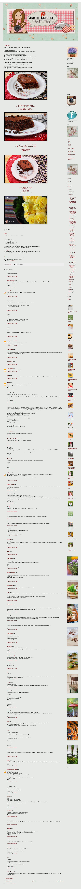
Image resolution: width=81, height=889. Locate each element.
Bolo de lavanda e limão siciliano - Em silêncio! (71, 468)
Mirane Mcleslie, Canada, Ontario (13, 438)
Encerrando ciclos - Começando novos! (71, 419)
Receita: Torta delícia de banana (72, 245)
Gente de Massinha (10, 871)
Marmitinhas (70, 149)
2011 (69, 189)
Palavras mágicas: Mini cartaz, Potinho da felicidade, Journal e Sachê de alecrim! (72, 539)
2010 (69, 294)
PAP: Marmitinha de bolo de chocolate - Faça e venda (72, 212)
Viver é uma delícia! (71, 458)
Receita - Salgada (71, 148)
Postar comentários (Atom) (11, 883)
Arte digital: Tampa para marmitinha (72, 202)
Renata (8, 624)
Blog (68, 139)
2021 (69, 179)
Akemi (8, 592)
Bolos (69, 141)
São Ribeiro (9, 506)
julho (70, 282)
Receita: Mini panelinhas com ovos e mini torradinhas (72, 249)
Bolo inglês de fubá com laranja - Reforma (72, 198)
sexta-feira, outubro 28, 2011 (12, 765)
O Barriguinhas (10, 368)
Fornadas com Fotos (71, 154)
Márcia (8, 521)
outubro (70, 194)
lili (7, 672)
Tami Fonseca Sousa (10, 280)
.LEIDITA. (9, 690)
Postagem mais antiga (59, 881)
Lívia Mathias (9, 810)
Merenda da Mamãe (71, 151)
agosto (70, 281)
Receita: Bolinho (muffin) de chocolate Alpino (72, 260)
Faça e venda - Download (70, 156)
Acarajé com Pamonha (11, 655)
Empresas (69, 159)
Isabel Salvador (10, 431)
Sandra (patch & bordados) (12, 340)
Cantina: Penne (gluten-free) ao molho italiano (72, 256)
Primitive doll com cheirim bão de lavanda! (72, 498)
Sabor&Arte (9, 663)
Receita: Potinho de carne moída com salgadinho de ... (72, 222)
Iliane (8, 375)
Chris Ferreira (9, 558)
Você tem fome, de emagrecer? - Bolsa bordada (72, 429)
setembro (70, 279)
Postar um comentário (9, 878)
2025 (69, 178)
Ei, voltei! (69, 350)
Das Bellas (9, 682)
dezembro (71, 191)
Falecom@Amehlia (71, 158)
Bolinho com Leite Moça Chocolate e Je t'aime (72, 252)
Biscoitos (69, 142)
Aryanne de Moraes (10, 484)
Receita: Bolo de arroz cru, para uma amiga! (72, 234)
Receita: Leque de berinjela (72, 277)
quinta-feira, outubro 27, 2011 (12, 581)
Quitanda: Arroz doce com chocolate (71, 273)
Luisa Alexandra (10, 585)
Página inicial (34, 881)
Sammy (8, 847)
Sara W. (8, 796)
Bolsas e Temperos (10, 290)
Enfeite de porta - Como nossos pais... (71, 370)
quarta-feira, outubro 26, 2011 (12, 276)
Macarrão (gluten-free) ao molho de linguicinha (72, 208)
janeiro (70, 292)
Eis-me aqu (12, 260)
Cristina (8, 710)
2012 (69, 188)
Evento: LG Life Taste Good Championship (72, 230)
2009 (69, 296)
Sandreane (9, 539)
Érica (8, 271)
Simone (8, 382)
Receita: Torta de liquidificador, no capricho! (72, 241)
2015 (69, 183)
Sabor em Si (9, 445)
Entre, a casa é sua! (71, 409)
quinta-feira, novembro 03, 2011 (12, 876)
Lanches (69, 145)
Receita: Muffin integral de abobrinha (71, 238)
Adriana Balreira (10, 349)
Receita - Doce (70, 147)
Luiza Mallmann (10, 392)
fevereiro (70, 291)
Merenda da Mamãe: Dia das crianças (72, 263)
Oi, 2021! (69, 321)
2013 (69, 186)
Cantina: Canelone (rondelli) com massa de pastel (72, 270)
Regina (8, 730)
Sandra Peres (9, 646)
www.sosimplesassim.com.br (12, 769)
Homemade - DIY (71, 152)
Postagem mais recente (8, 881)
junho (70, 284)
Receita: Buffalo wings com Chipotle (72, 266)
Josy (8, 405)
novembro (71, 192)
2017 (69, 181)
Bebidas (69, 144)
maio (70, 286)
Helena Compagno (10, 493)
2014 (69, 184)
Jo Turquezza (9, 472)
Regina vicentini (10, 633)
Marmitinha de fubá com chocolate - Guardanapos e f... (72, 226)
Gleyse (8, 721)
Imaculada (9, 529)
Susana (8, 551)
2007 (69, 299)
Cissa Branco (9, 604)
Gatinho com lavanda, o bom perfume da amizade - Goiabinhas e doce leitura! (72, 550)
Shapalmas (9, 458)
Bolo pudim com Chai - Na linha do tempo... (72, 340)
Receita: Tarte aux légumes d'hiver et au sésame (72, 215)
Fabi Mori (9, 828)
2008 (69, 298)
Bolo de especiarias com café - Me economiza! (72, 204)
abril (70, 287)
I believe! (70, 195)
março (70, 289)
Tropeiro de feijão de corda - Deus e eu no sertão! (72, 528)
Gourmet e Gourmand (11, 572)
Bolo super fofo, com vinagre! (72, 219)
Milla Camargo (9, 361)
